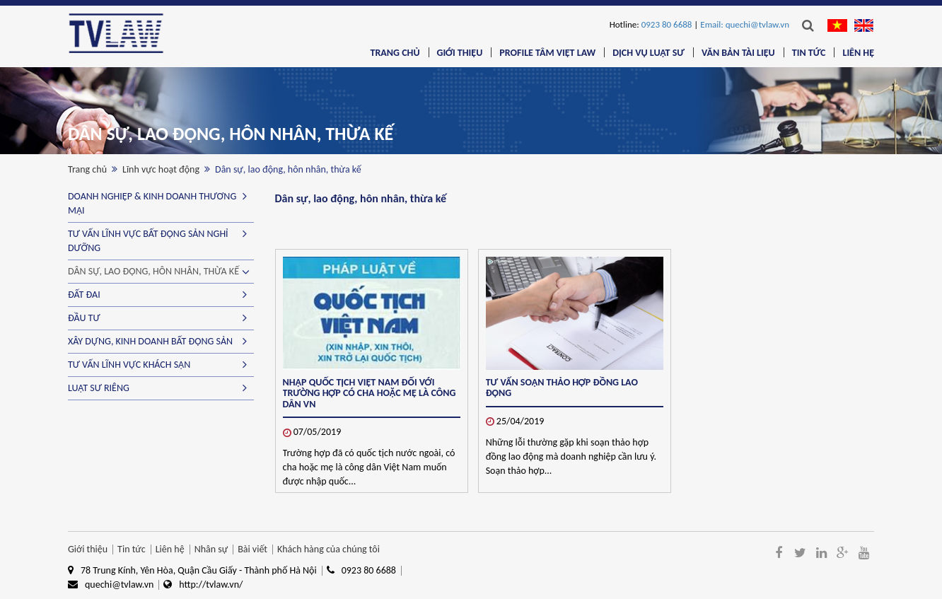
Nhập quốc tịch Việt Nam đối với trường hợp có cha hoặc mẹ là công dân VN (369, 393)
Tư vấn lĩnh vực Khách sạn (129, 365)
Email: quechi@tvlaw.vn (744, 24)
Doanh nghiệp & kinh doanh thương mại (152, 203)
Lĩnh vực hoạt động (160, 169)
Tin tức (809, 53)
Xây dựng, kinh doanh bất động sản (150, 341)
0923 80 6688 (666, 24)
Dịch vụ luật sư (648, 53)
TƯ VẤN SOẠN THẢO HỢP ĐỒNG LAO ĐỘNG (562, 388)
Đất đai (84, 295)
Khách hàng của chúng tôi (328, 549)
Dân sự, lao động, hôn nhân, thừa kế (153, 271)
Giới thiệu (460, 53)
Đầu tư (84, 318)
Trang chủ (395, 53)
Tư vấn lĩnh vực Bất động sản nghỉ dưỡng (148, 241)
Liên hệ (858, 53)
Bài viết (252, 549)
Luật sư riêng (98, 388)
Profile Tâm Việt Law (547, 53)
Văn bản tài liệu (738, 53)
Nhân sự (211, 549)
